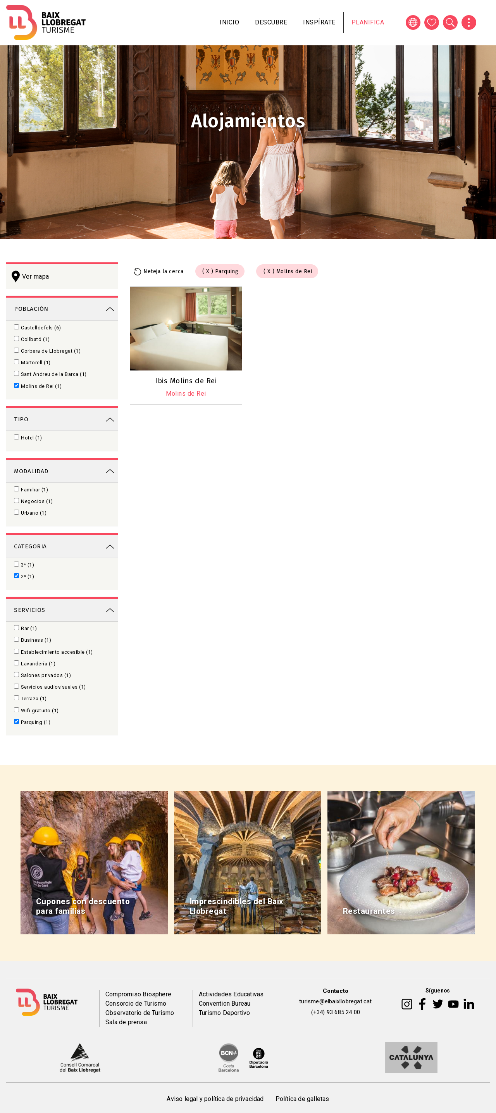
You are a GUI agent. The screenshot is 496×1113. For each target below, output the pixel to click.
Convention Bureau (224, 1003)
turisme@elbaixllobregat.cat (335, 1001)
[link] (62, 308)
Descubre (271, 22)
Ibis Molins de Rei (186, 380)
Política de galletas (302, 1099)
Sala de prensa (126, 1022)
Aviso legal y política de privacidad (215, 1099)
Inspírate (319, 22)
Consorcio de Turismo (135, 1003)
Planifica (367, 22)
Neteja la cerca (163, 271)
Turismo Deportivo (224, 1013)
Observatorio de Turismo (139, 1013)
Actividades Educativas (231, 994)
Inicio (229, 22)
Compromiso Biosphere (138, 994)
